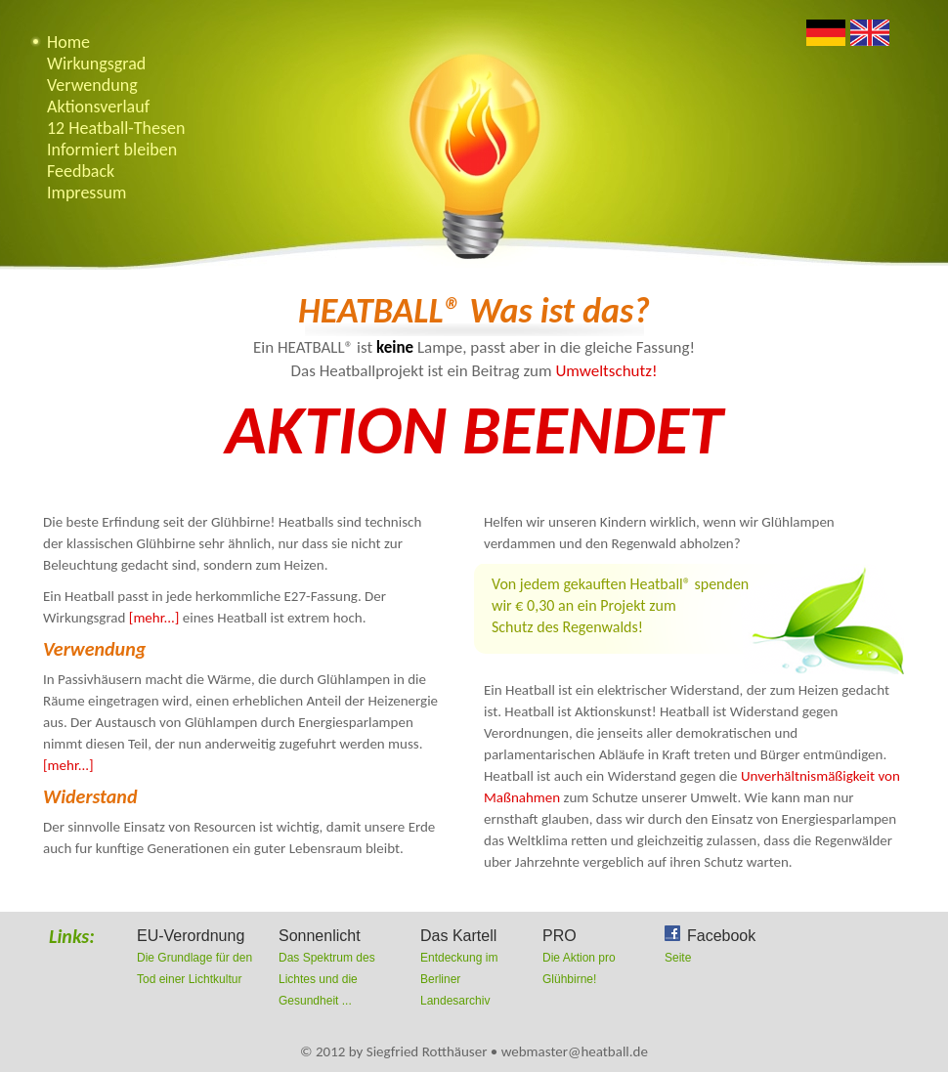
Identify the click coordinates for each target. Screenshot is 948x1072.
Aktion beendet (474, 430)
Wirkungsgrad (96, 63)
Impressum (86, 192)
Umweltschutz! (606, 371)
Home (68, 42)
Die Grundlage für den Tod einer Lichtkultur (203, 955)
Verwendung (92, 85)
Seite (678, 958)
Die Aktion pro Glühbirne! (598, 955)
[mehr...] (154, 617)
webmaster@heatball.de (574, 1051)
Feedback (80, 171)
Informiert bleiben (112, 149)
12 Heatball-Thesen (116, 128)
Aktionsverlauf (98, 106)
